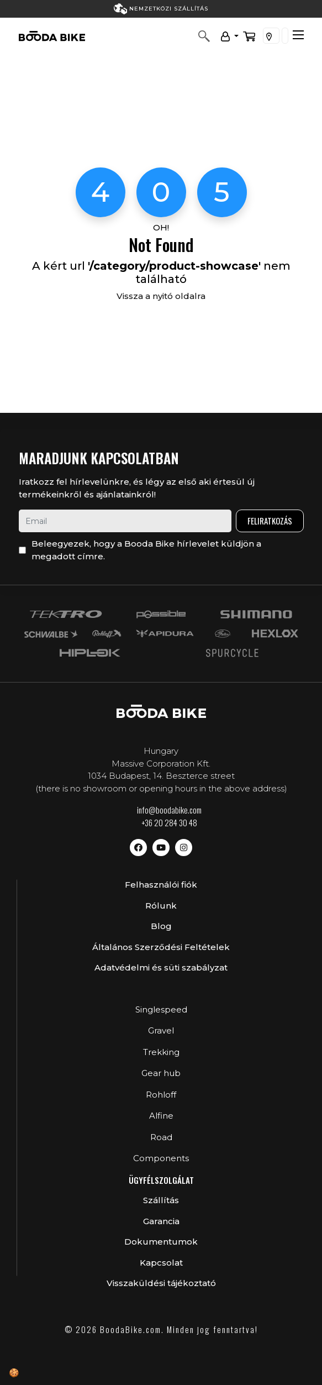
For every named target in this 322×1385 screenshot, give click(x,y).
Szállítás (161, 1200)
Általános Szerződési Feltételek (161, 947)
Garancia (161, 1221)
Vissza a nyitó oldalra (161, 296)
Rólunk (161, 905)
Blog (161, 926)
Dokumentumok (161, 1241)
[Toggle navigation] (298, 34)
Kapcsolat (161, 1262)
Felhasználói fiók (161, 884)
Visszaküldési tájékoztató (161, 1283)
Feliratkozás (269, 521)
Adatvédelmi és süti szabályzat (161, 967)
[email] (125, 521)
